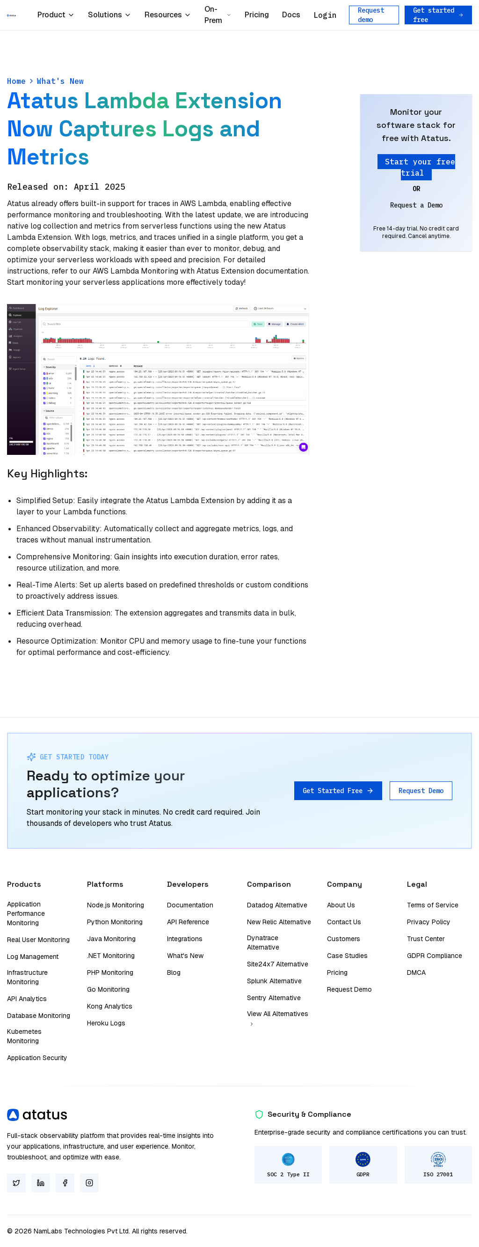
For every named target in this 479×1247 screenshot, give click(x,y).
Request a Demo (416, 205)
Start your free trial (420, 167)
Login (325, 15)
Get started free (438, 15)
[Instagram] (89, 1182)
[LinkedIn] (40, 1182)
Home (16, 81)
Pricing (257, 15)
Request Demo (421, 791)
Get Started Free (338, 791)
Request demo (371, 15)
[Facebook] (65, 1182)
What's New (60, 81)
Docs (291, 15)
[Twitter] (16, 1182)
